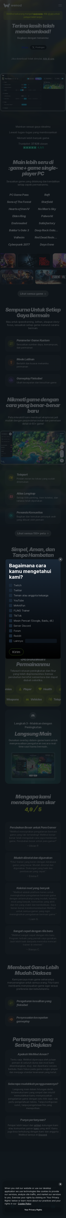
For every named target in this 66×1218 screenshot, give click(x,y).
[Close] (60, 1184)
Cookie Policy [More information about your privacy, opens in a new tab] (24, 1203)
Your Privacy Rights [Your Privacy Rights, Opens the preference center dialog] (33, 1210)
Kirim (16, 652)
